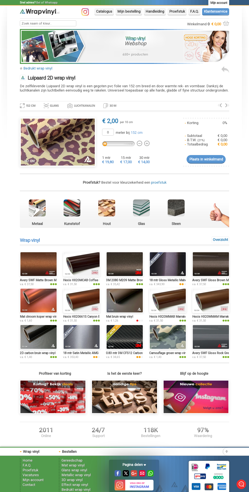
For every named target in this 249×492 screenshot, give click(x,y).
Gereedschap (71, 460)
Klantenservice (215, 11)
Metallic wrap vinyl (76, 475)
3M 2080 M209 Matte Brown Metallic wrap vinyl (138, 280)
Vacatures (31, 475)
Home (27, 460)
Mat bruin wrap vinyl (119, 316)
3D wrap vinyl (72, 480)
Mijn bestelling (128, 11)
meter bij (129, 132)
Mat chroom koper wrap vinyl (39, 316)
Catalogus (104, 11)
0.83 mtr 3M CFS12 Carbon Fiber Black (132, 353)
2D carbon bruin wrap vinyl (37, 353)
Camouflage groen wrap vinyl (168, 353)
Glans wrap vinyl (74, 470)
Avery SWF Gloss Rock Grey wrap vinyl (218, 353)
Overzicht (220, 240)
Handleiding (155, 11)
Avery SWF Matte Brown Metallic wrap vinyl (49, 280)
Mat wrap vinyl (73, 465)
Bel (38, 2)
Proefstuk (177, 11)
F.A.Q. (194, 11)
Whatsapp (51, 2)
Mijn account (33, 480)
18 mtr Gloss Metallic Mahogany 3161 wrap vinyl (182, 280)
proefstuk (159, 182)
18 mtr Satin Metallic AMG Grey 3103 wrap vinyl (95, 353)
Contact (29, 485)
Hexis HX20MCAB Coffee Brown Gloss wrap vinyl (97, 280)
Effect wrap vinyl (74, 485)
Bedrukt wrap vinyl (37, 68)
